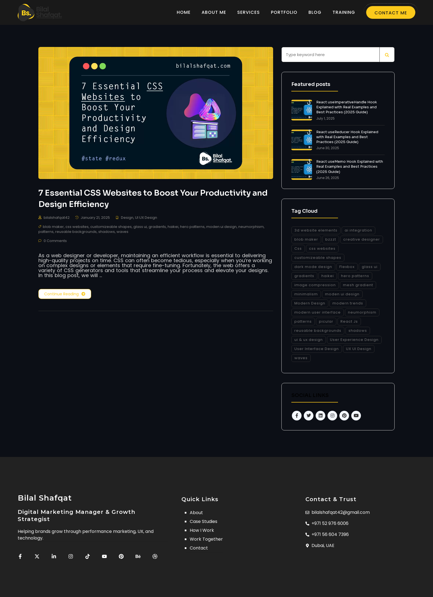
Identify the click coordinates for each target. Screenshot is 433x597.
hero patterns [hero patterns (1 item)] (355, 275)
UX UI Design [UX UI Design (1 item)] (358, 348)
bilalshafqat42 (57, 218)
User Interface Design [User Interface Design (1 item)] (316, 348)
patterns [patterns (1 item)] (303, 321)
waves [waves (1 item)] (301, 358)
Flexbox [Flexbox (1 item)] (347, 266)
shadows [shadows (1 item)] (357, 330)
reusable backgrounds (76, 232)
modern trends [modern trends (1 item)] (347, 303)
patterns (46, 232)
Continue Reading (64, 295)
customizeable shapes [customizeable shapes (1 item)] (317, 257)
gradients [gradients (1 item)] (304, 275)
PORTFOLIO (284, 12)
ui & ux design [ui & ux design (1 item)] (308, 339)
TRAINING (343, 12)
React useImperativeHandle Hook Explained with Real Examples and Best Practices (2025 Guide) (346, 107)
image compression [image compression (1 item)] (315, 285)
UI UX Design (146, 218)
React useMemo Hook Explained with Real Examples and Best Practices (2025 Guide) (349, 166)
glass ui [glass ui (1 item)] (369, 266)
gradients (157, 227)
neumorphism (251, 227)
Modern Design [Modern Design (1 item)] (309, 303)
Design (127, 218)
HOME (184, 12)
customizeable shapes (111, 227)
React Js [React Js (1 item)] (349, 321)
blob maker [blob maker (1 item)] (306, 239)
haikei (173, 227)
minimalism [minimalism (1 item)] (306, 294)
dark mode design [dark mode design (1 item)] (313, 266)
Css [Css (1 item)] (298, 248)
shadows (106, 232)
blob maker (53, 227)
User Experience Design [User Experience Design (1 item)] (354, 339)
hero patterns (192, 227)
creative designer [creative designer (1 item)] (361, 239)
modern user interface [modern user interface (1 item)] (317, 312)
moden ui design (221, 227)
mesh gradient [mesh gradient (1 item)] (358, 285)
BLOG (314, 12)
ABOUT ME (214, 12)
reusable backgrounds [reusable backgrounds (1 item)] (317, 330)
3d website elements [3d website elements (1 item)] (315, 230)
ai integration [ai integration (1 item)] (358, 230)
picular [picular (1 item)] (326, 321)
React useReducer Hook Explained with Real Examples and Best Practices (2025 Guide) (347, 137)
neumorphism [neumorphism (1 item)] (362, 312)
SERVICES (248, 12)
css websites (77, 227)
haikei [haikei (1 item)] (327, 275)
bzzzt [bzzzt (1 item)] (330, 239)
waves (122, 232)
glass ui (140, 227)
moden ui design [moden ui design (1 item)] (342, 294)
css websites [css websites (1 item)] (322, 248)
